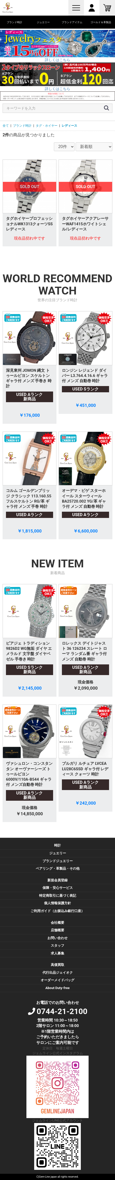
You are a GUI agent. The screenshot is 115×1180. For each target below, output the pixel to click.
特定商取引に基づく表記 (57, 895)
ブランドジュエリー (57, 861)
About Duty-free (57, 988)
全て (6, 125)
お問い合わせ (57, 938)
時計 (57, 845)
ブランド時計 (22, 125)
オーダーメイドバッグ (57, 980)
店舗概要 (57, 930)
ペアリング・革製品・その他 (58, 868)
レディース (69, 125)
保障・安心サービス (57, 888)
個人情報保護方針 (57, 903)
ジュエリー (57, 853)
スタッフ (57, 945)
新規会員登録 (57, 880)
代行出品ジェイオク (57, 972)
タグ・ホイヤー (47, 125)
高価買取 (57, 965)
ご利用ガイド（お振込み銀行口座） (57, 911)
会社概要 (57, 923)
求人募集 (57, 953)
